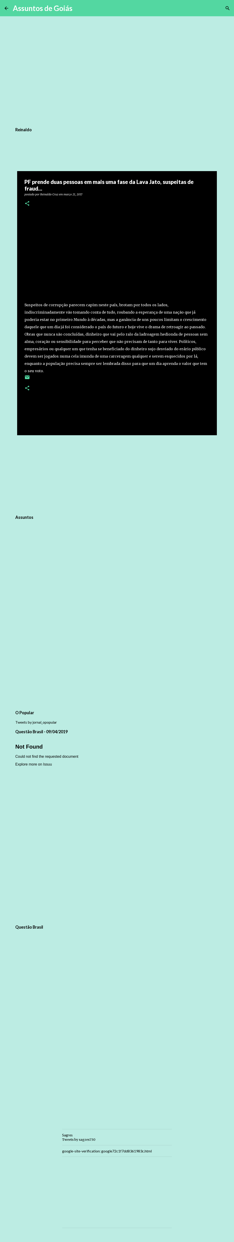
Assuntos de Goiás (42, 8)
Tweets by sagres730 (78, 1140)
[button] (27, 204)
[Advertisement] (117, 474)
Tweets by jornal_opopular (36, 722)
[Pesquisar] (79, 8)
